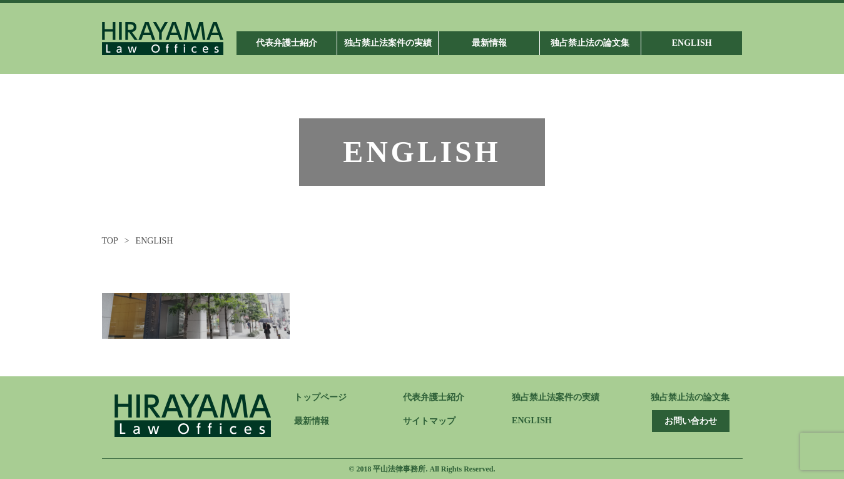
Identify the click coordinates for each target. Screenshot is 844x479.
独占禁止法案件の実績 (555, 397)
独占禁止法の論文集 (690, 397)
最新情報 (311, 421)
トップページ (320, 397)
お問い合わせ (690, 421)
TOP (110, 240)
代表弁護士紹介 (433, 397)
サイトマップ (429, 421)
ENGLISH (532, 420)
